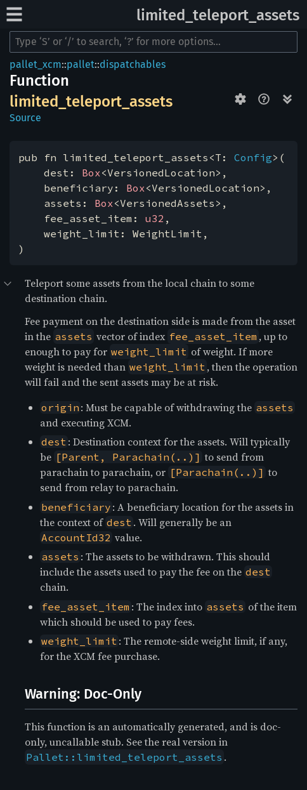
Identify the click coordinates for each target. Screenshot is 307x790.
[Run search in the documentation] (153, 42)
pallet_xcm (36, 64)
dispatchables (133, 64)
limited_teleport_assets (217, 15)
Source (25, 118)
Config (253, 157)
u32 (154, 218)
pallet (81, 64)
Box (91, 172)
